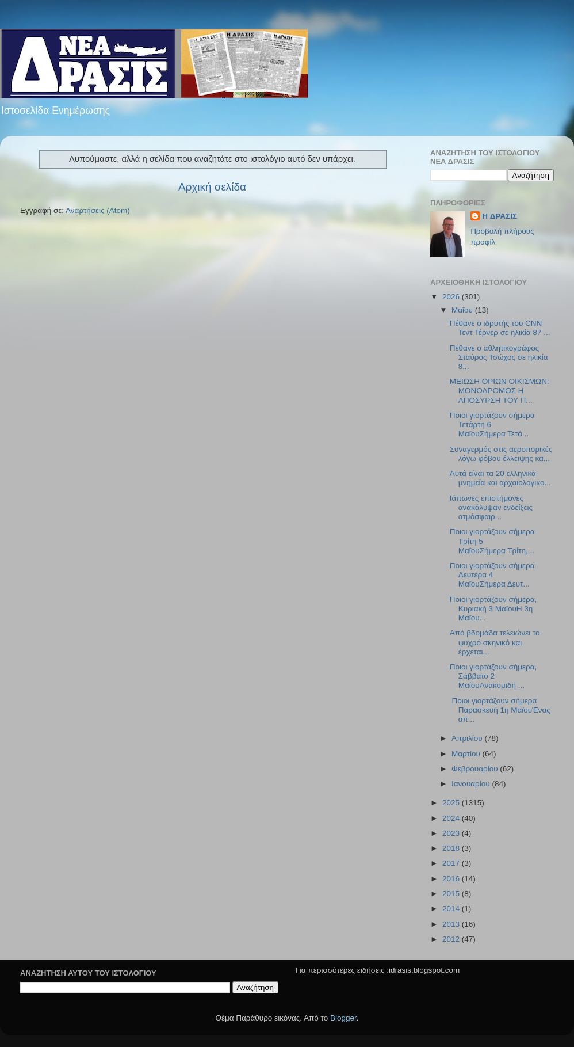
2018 (452, 848)
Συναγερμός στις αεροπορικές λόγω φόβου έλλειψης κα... (501, 454)
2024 (452, 818)
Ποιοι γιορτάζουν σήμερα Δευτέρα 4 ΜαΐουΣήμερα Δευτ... (492, 574)
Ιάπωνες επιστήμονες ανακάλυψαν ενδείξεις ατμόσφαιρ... (491, 507)
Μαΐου (463, 310)
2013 (452, 924)
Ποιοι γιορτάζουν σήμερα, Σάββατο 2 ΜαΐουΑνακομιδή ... (493, 676)
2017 (452, 863)
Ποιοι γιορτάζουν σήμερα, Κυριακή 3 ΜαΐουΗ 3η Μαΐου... (493, 608)
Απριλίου (467, 738)
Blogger (343, 1018)
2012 (452, 939)
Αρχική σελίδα (212, 187)
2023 (452, 833)
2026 (452, 296)
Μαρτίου (467, 753)
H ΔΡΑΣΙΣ (499, 216)
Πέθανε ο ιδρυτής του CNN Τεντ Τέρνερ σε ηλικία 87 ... (500, 328)
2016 (452, 878)
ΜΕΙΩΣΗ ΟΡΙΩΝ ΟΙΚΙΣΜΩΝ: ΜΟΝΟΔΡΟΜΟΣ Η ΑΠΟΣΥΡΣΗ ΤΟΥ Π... (499, 390)
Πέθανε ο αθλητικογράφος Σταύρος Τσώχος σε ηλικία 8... (499, 357)
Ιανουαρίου (471, 783)
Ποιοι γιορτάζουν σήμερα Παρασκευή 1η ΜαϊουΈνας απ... (500, 710)
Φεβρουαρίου (475, 768)
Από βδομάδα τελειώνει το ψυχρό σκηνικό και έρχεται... (495, 642)
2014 (452, 908)
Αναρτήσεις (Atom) (98, 210)
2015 (452, 893)
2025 (452, 802)
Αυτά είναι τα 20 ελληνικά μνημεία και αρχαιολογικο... (500, 478)
